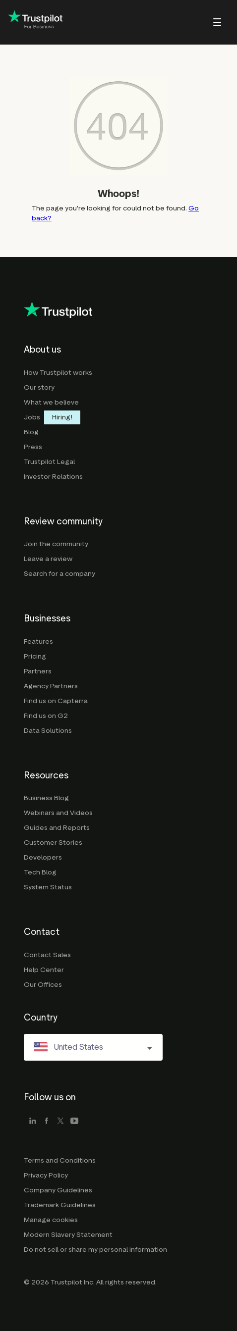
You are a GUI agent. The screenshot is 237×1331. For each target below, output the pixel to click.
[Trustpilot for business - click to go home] (35, 22)
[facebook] (47, 1121)
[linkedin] (33, 1121)
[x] (60, 1121)
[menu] (204, 22)
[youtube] (74, 1121)
